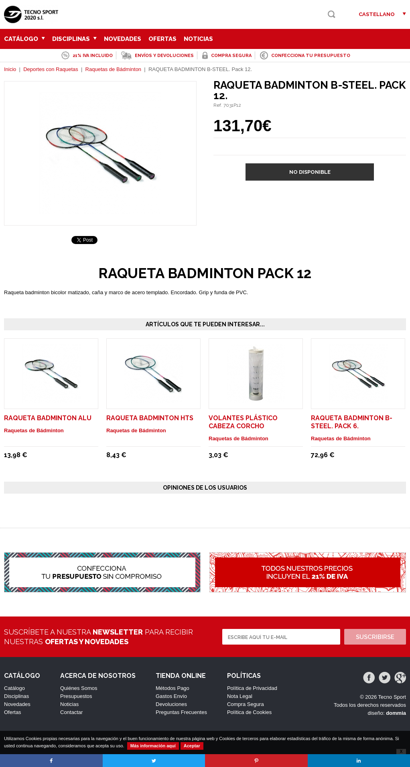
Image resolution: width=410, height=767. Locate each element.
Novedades (122, 39)
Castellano (377, 14)
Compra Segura (245, 704)
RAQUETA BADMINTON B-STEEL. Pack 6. (351, 422)
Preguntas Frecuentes (181, 712)
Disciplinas (74, 39)
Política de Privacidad (252, 688)
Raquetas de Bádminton (113, 69)
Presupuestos (76, 696)
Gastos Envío (171, 696)
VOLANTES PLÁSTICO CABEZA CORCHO (243, 422)
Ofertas (162, 39)
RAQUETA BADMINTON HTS (149, 418)
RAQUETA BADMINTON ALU (47, 418)
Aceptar (192, 745)
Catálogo (24, 39)
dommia (396, 713)
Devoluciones (171, 704)
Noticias (198, 39)
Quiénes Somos (78, 688)
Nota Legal (239, 696)
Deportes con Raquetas (50, 69)
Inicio (10, 69)
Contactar (71, 712)
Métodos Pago (172, 688)
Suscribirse (375, 637)
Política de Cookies (249, 712)
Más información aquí (153, 745)
